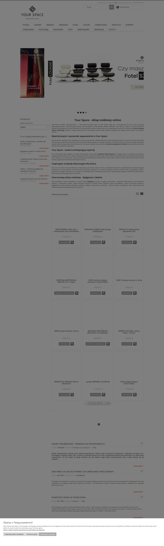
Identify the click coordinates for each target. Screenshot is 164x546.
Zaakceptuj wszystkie (47, 534)
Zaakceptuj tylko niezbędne (14, 534)
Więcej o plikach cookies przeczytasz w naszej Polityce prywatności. (24, 530)
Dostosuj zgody (32, 534)
